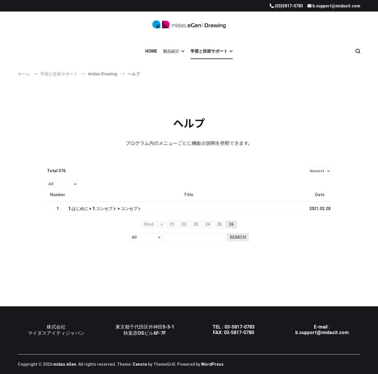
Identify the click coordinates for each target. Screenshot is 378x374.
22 (184, 224)
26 (231, 224)
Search (238, 237)
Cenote (140, 364)
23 (195, 224)
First (149, 224)
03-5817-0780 (239, 332)
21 (172, 224)
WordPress (212, 364)
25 (219, 224)
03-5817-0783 (239, 327)
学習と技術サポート (209, 51)
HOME (151, 51)
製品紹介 (171, 51)
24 (207, 224)
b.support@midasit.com (322, 332)
